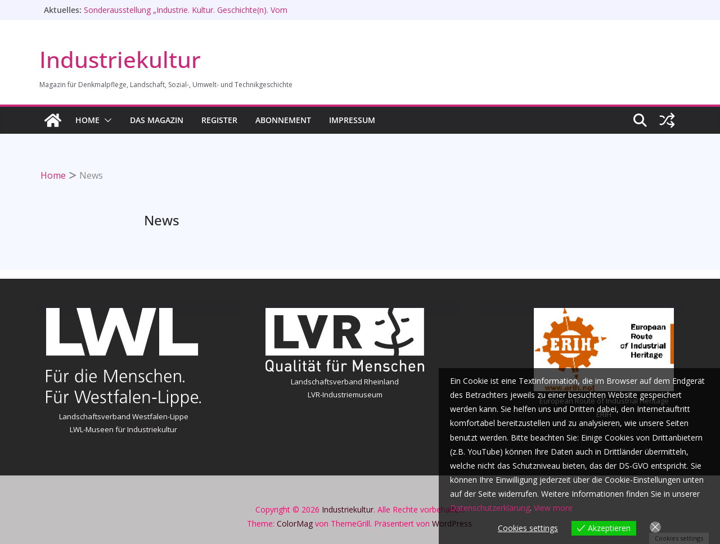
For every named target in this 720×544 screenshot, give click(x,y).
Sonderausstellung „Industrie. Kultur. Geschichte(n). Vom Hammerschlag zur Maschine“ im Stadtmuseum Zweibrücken (194, 15)
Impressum (352, 120)
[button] (106, 120)
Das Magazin (156, 120)
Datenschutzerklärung (490, 507)
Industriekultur (120, 59)
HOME (87, 120)
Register (219, 120)
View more (553, 507)
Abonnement (283, 120)
